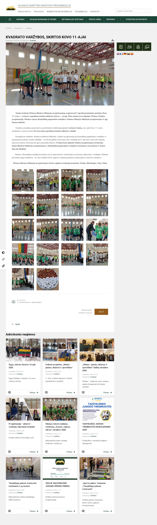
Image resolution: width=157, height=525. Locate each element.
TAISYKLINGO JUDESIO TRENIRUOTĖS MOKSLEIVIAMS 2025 (96, 427)
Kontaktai (94, 12)
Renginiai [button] (110, 19)
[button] (134, 5)
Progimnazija (81, 12)
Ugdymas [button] (20, 19)
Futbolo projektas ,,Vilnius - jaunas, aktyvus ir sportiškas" (59, 366)
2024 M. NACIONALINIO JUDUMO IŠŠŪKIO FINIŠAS (57, 484)
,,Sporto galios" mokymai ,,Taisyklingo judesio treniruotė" (93, 486)
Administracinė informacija (59, 12)
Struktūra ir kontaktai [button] (136, 19)
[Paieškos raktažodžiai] (133, 11)
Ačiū (101, 311)
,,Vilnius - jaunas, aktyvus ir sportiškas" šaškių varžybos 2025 (95, 367)
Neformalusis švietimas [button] (73, 19)
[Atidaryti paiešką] (148, 11)
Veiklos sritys (24, 12)
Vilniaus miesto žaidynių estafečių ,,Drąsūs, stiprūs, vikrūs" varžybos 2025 (57, 427)
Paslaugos (39, 12)
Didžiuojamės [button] (95, 19)
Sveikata (29, 28)
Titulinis (9, 28)
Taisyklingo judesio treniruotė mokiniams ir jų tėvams (22, 484)
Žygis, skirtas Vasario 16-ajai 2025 (22, 366)
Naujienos (18, 28)
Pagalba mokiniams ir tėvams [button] (43, 19)
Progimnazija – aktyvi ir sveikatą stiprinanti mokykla (22, 425)
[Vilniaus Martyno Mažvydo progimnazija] (12, 6)
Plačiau (32, 393)
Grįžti (17, 324)
